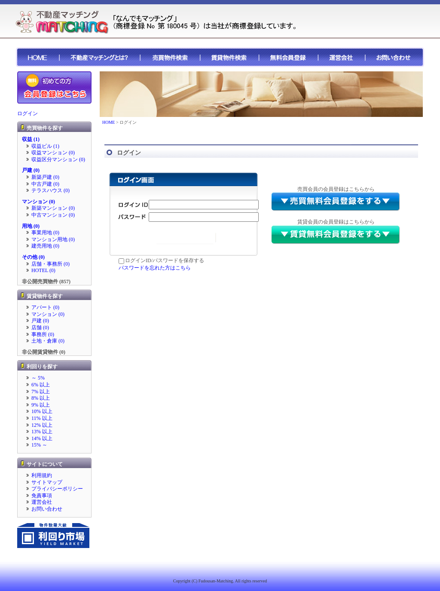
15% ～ (39, 445)
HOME (108, 122)
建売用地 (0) (45, 246)
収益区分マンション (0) (58, 159)
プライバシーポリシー (57, 489)
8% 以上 (40, 398)
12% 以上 (41, 425)
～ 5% (38, 378)
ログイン (27, 113)
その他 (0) (33, 257)
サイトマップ (46, 482)
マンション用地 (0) (53, 239)
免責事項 (41, 496)
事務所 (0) (42, 334)
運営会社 (41, 502)
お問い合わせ (46, 509)
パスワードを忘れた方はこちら (155, 268)
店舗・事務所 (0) (50, 264)
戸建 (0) (31, 170)
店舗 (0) (40, 328)
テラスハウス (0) (50, 190)
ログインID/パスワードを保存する (161, 260)
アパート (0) (45, 307)
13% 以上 (41, 432)
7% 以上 (40, 392)
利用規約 (41, 475)
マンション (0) (38, 202)
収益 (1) (31, 139)
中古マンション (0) (53, 215)
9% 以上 (40, 405)
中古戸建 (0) (45, 184)
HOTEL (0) (43, 270)
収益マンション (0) (53, 153)
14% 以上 (41, 438)
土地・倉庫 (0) (47, 341)
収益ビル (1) (45, 146)
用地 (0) (31, 226)
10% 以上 (41, 411)
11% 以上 (41, 418)
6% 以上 (40, 385)
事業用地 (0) (45, 233)
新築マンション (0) (53, 208)
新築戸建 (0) (45, 177)
